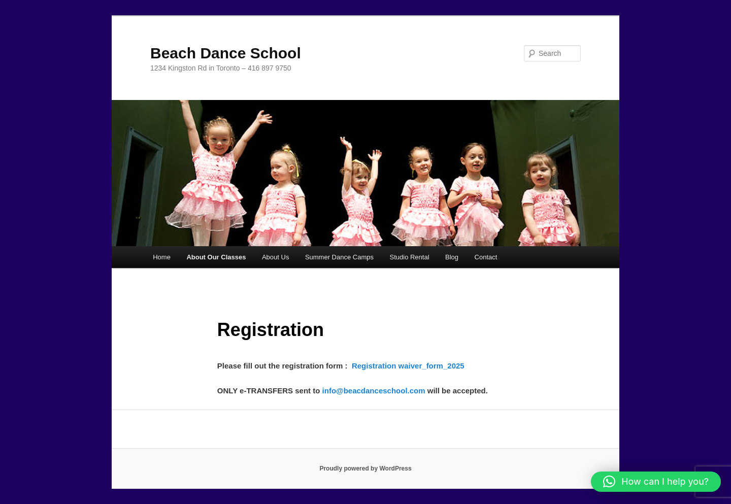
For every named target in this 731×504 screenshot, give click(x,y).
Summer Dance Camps (339, 257)
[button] (656, 482)
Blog (451, 257)
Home (162, 257)
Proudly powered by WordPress (365, 468)
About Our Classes (216, 257)
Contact (486, 257)
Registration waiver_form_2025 (408, 365)
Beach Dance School (225, 53)
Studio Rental (409, 257)
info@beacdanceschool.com (373, 390)
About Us (275, 257)
